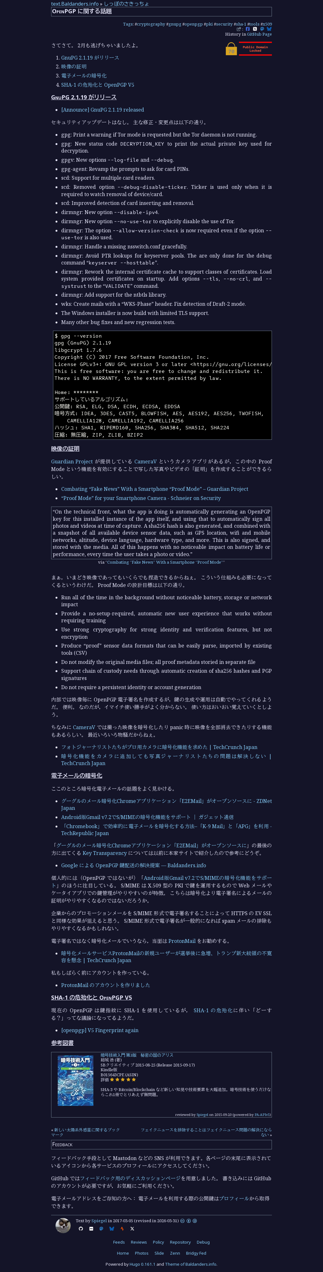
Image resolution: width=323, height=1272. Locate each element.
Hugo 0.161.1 (143, 1264)
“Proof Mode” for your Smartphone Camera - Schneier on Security (141, 498)
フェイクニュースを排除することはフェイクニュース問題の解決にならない (206, 1132)
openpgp (194, 24)
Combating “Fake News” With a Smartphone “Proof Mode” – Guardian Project (154, 488)
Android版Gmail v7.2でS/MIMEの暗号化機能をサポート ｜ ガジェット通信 (147, 817)
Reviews (139, 1242)
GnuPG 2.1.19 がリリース (90, 57)
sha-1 (241, 24)
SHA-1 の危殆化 (213, 1010)
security (224, 24)
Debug (203, 1242)
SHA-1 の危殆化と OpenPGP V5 (97, 84)
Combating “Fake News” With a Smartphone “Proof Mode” (165, 562)
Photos (142, 1253)
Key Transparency (105, 853)
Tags (128, 24)
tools (255, 24)
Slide (159, 1253)
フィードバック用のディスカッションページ (130, 1178)
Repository (180, 1242)
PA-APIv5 (262, 1114)
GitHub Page (259, 34)
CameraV (145, 461)
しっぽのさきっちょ (126, 3)
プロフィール (234, 1198)
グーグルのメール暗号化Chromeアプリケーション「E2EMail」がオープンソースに (151, 845)
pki (209, 24)
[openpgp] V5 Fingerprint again (99, 1030)
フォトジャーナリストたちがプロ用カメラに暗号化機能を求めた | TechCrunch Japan (159, 747)
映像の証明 (73, 66)
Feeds (119, 1242)
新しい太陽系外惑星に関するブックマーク (85, 1132)
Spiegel (202, 1114)
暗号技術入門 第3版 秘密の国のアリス (137, 1055)
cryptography (151, 24)
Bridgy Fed (196, 1253)
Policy (158, 1242)
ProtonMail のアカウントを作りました (105, 985)
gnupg (174, 24)
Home (123, 1253)
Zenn (175, 1253)
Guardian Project (72, 461)
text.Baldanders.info (75, 3)
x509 (267, 24)
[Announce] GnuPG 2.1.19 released (102, 109)
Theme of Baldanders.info (190, 1264)
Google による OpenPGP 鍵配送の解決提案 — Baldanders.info (133, 865)
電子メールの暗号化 (84, 75)
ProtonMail (182, 941)
